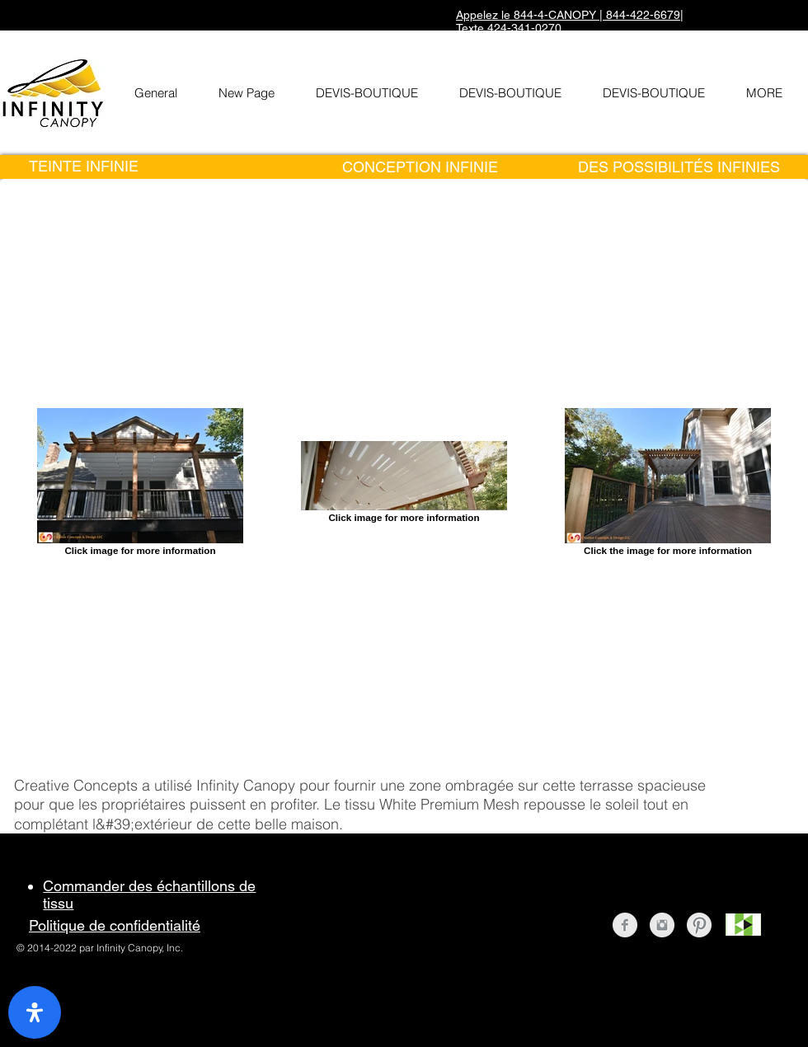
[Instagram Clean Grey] (662, 925)
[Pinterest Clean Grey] (699, 925)
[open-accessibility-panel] (34, 1012)
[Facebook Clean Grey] (625, 925)
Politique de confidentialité (114, 925)
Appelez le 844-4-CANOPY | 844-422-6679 (568, 14)
